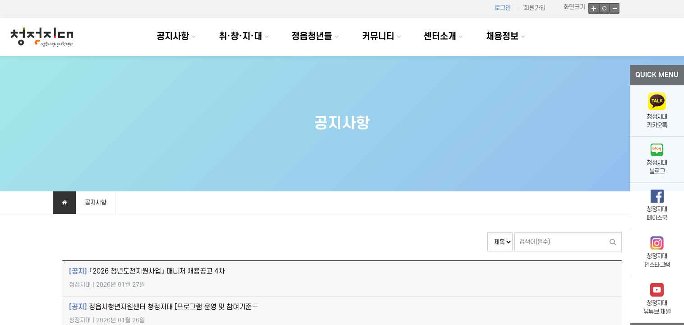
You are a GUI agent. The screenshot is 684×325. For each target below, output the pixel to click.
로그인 (503, 8)
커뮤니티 (378, 37)
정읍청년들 (311, 37)
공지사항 (173, 37)
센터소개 (440, 37)
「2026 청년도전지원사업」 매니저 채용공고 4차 (147, 271)
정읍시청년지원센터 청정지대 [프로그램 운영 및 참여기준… (163, 307)
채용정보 (502, 37)
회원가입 (534, 8)
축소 (614, 8)
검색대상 (487, 232)
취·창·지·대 (240, 37)
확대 (593, 8)
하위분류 (193, 37)
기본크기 (604, 8)
